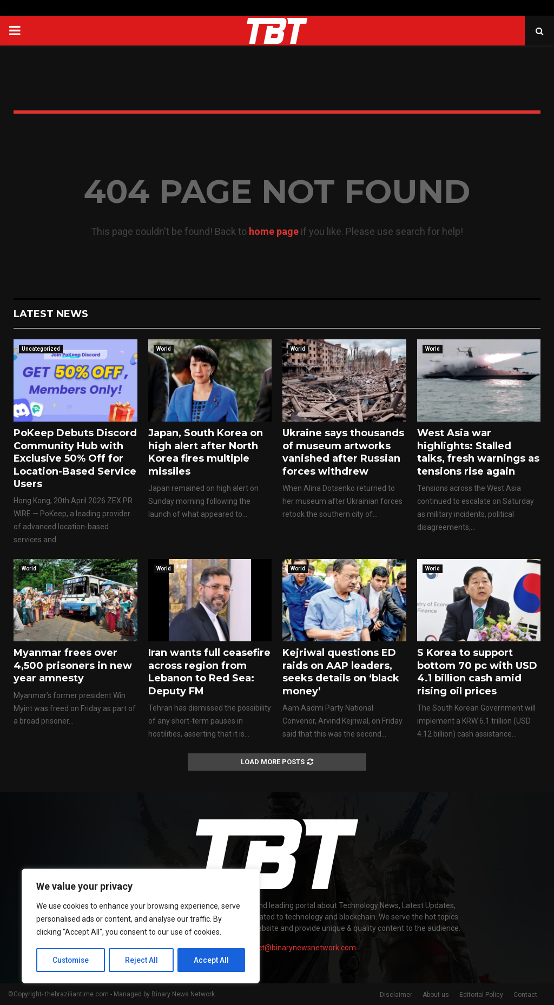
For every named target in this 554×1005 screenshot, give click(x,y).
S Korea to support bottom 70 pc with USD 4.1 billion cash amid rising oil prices (477, 672)
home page (274, 231)
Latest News (51, 314)
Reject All (142, 960)
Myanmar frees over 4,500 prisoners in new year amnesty (73, 665)
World (163, 349)
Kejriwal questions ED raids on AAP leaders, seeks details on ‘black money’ (340, 672)
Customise (71, 960)
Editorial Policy (481, 995)
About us (436, 995)
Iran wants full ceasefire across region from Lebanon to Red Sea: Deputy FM (209, 672)
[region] (141, 926)
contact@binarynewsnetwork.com (297, 947)
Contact (525, 995)
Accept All (211, 960)
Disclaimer (396, 995)
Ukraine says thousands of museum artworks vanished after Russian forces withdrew (343, 452)
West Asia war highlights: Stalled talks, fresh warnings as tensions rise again (478, 452)
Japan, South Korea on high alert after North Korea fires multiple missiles (205, 452)
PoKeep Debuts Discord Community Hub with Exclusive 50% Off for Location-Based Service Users (75, 458)
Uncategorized (41, 349)
